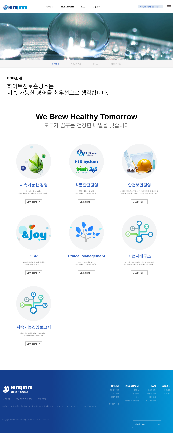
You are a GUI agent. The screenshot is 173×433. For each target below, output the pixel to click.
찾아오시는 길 (114, 404)
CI (118, 400)
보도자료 (6, 399)
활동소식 (96, 64)
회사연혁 (116, 393)
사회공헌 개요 (76, 64)
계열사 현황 (115, 397)
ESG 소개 (152, 390)
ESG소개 (55, 64)
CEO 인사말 (114, 390)
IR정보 (136, 390)
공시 (137, 397)
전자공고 (42, 399)
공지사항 (167, 390)
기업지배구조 (116, 64)
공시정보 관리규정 (24, 399)
